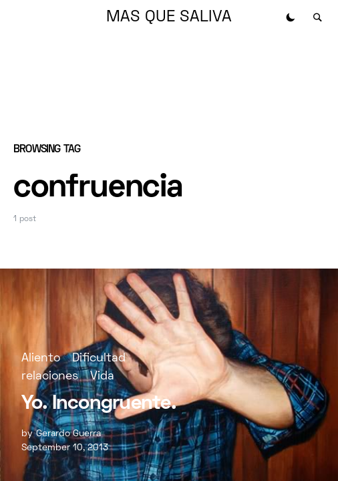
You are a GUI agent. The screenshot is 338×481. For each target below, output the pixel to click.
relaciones (49, 376)
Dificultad (99, 358)
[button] (291, 17)
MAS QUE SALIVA (169, 17)
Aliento (40, 358)
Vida (102, 376)
